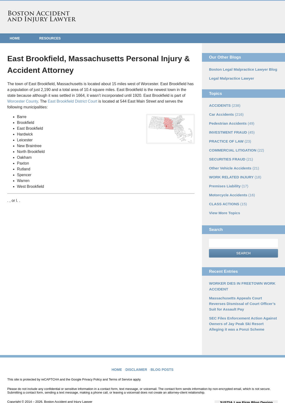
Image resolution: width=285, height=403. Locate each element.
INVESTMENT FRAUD (230, 129)
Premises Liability (227, 180)
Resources (50, 38)
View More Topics (223, 206)
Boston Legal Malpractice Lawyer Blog (240, 69)
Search (243, 246)
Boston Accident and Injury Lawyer (41, 17)
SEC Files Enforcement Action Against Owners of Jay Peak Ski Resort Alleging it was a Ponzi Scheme (242, 313)
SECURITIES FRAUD (229, 155)
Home (15, 38)
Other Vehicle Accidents (232, 163)
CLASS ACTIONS (226, 197)
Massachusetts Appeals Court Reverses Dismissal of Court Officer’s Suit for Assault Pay (241, 294)
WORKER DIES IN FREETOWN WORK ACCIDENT (239, 278)
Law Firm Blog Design (254, 391)
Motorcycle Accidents (230, 189)
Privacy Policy (92, 368)
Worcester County (22, 101)
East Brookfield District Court (72, 101)
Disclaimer (138, 355)
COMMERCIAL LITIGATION (234, 146)
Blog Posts (161, 355)
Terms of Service (120, 368)
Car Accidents (224, 112)
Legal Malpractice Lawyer (229, 77)
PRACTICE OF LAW (228, 138)
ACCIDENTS (223, 104)
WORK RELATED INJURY (233, 172)
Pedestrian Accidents (229, 121)
